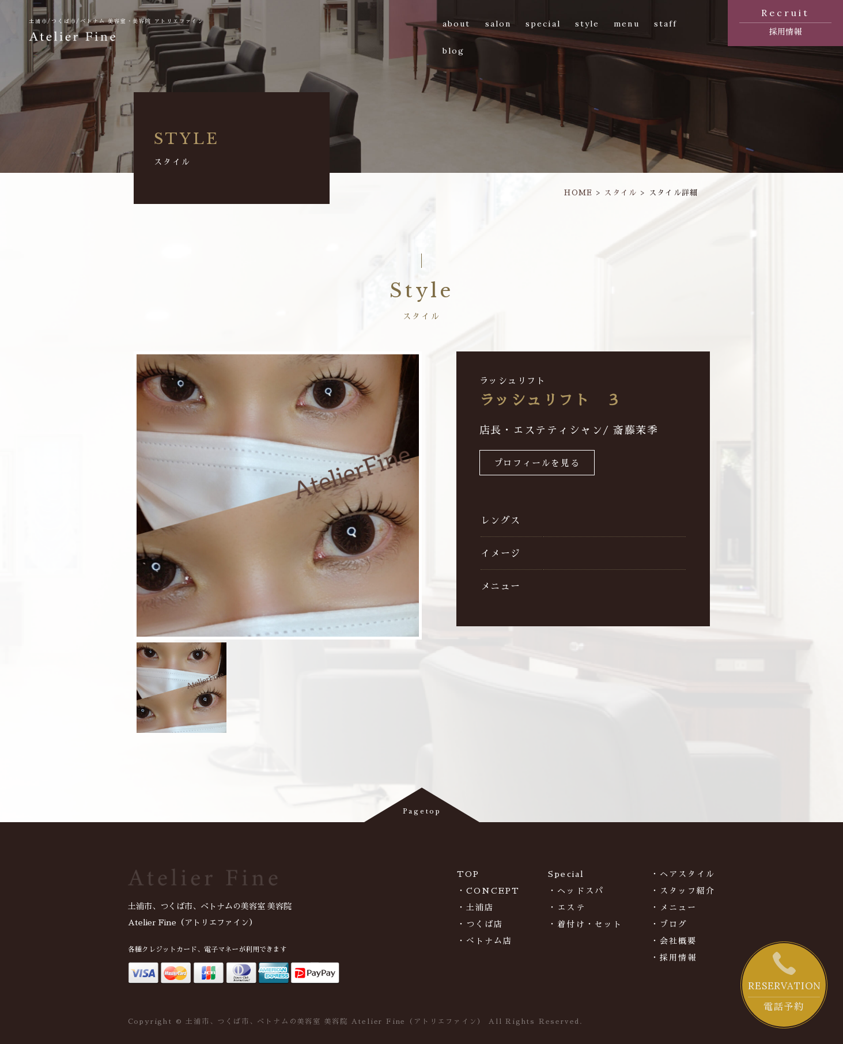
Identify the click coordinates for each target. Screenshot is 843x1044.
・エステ (566, 907)
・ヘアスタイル (683, 874)
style (587, 23)
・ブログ (669, 924)
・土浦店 (475, 907)
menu (626, 23)
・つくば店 (480, 924)
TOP (468, 874)
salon (498, 23)
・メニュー (674, 907)
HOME (578, 192)
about (457, 23)
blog (453, 51)
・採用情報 (674, 958)
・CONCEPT (488, 891)
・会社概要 (674, 941)
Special (566, 874)
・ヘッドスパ (576, 891)
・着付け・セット (585, 924)
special (543, 23)
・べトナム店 (485, 941)
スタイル (620, 192)
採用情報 (785, 21)
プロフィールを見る (537, 463)
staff (666, 23)
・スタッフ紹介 (683, 891)
